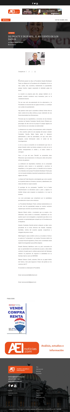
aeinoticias (33, 409)
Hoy (37, 367)
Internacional (39, 369)
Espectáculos (39, 393)
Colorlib (59, 409)
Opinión (11, 33)
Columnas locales (12, 393)
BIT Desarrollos (39, 409)
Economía (38, 373)
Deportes (38, 395)
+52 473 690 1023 (14, 379)
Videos (10, 395)
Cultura (38, 390)
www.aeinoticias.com (15, 381)
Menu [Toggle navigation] (6, 20)
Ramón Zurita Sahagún (16, 42)
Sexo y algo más (40, 397)
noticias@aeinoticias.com (16, 377)
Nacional (38, 371)
